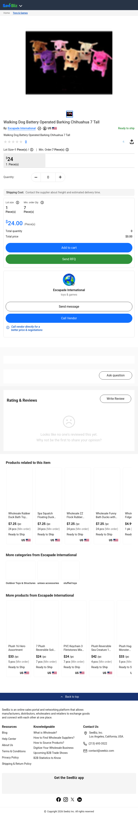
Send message (69, 306)
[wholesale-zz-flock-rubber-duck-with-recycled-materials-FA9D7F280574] (78, 489)
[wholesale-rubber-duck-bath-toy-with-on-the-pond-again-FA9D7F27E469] (19, 489)
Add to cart (69, 248)
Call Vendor (69, 318)
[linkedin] (79, 800)
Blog (4, 732)
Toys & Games (20, 13)
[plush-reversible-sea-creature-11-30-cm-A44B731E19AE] (101, 621)
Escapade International (22, 128)
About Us (7, 745)
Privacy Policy (10, 757)
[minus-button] (36, 177)
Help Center (9, 738)
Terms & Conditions (14, 751)
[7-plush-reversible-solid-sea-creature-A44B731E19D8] (46, 621)
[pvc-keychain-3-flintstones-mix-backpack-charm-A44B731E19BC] (74, 621)
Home (6, 13)
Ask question (116, 375)
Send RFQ (69, 259)
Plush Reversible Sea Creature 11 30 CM (101, 650)
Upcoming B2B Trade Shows (51, 752)
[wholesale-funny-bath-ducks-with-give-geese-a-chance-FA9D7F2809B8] (107, 489)
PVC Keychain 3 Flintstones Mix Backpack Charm (74, 650)
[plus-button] (60, 177)
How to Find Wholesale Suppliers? (54, 737)
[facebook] (59, 800)
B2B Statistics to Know (47, 757)
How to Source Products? (49, 742)
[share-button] (132, 141)
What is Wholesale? (45, 732)
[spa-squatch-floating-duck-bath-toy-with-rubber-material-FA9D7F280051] (49, 489)
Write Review (115, 399)
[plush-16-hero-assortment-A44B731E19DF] (18, 621)
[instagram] (66, 800)
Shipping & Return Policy (16, 763)
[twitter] (73, 800)
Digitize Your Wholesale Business (54, 747)
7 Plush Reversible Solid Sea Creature (45, 650)
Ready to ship (126, 128)
